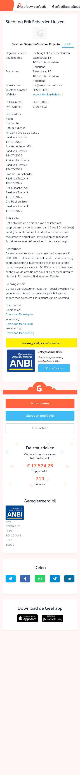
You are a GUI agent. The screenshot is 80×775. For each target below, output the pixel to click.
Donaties (42, 44)
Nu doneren (40, 403)
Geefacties (30, 44)
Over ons (17, 44)
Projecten (55, 44)
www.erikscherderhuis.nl (47, 94)
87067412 (13, 526)
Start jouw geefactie (31, 7)
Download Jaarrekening (20, 333)
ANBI (67, 44)
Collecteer (40, 428)
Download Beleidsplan (20, 314)
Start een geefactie (40, 416)
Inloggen (67, 7)
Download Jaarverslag (19, 324)
